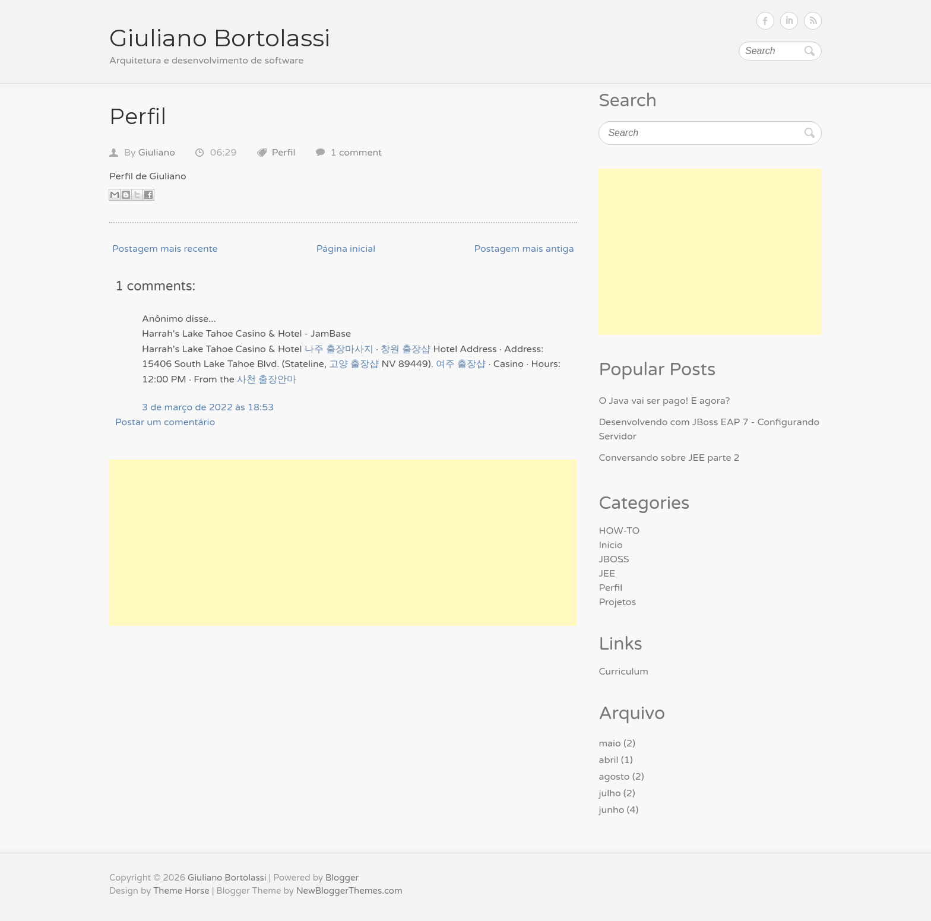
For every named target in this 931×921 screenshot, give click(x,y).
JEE (606, 574)
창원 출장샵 (405, 349)
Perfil (137, 116)
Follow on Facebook (765, 21)
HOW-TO (618, 531)
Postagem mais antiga (524, 249)
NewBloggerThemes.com (349, 890)
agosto (613, 777)
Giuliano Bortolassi (219, 37)
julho (609, 793)
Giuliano (156, 153)
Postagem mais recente (165, 249)
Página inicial (346, 249)
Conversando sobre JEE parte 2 (668, 458)
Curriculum (623, 672)
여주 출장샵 (461, 364)
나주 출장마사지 (339, 349)
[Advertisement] (343, 543)
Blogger (342, 877)
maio (609, 743)
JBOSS (613, 559)
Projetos (617, 602)
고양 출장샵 (354, 364)
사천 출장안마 (266, 379)
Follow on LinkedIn (789, 21)
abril (608, 760)
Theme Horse (181, 890)
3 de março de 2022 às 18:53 (208, 407)
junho (611, 810)
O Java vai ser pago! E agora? (664, 401)
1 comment (356, 153)
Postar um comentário (165, 422)
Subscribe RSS (813, 21)
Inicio (610, 545)
